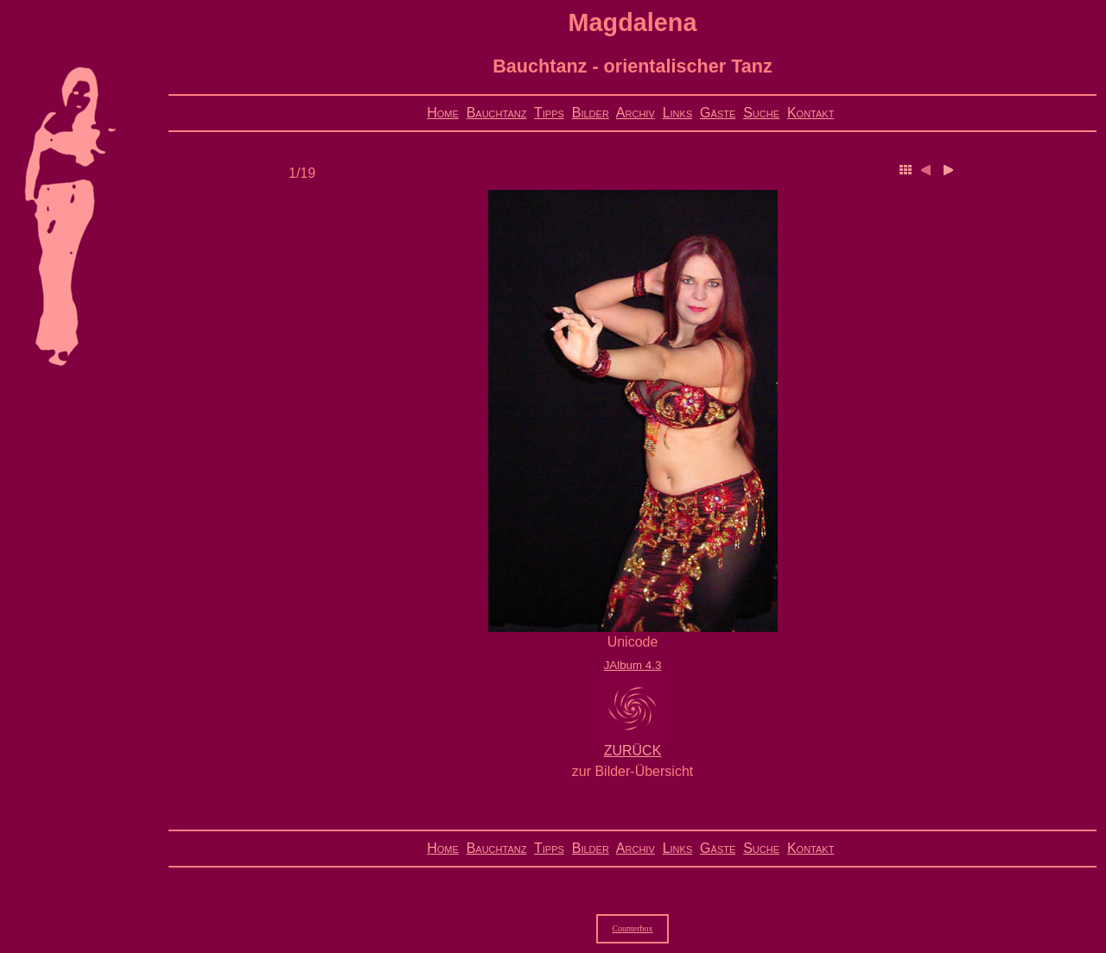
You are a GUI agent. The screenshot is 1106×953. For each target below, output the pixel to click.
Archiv (635, 112)
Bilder (590, 112)
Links (678, 112)
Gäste (717, 112)
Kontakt (810, 112)
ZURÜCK (633, 750)
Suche (761, 112)
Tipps (549, 112)
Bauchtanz (497, 112)
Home (443, 112)
